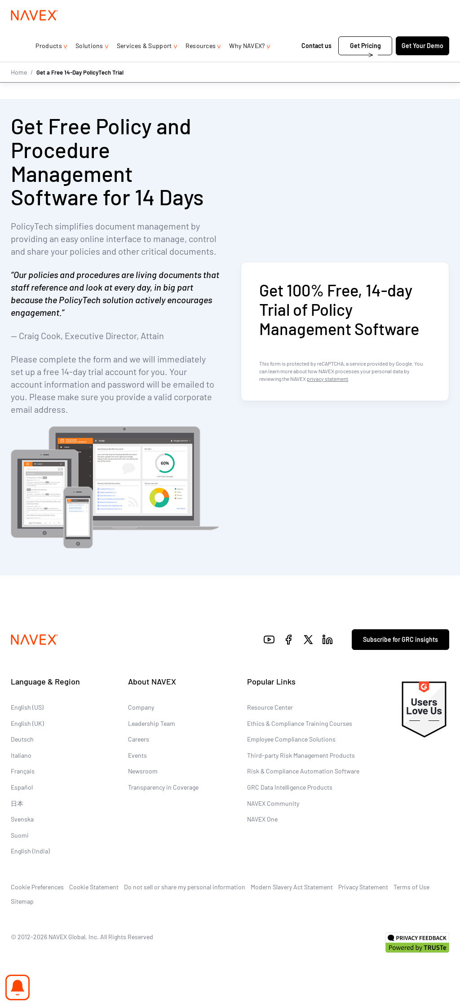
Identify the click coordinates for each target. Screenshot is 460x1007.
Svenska (22, 819)
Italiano (21, 755)
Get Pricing (365, 63)
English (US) (27, 707)
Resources (201, 63)
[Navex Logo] (34, 33)
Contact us (317, 63)
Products (48, 63)
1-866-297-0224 (354, 9)
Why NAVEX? (247, 63)
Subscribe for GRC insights (400, 640)
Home (19, 89)
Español (22, 787)
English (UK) (27, 723)
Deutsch (22, 739)
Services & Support (144, 63)
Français (23, 771)
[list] (420, 9)
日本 (17, 803)
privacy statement (327, 378)
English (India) (30, 851)
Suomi (20, 835)
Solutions (89, 63)
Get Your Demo (422, 63)
